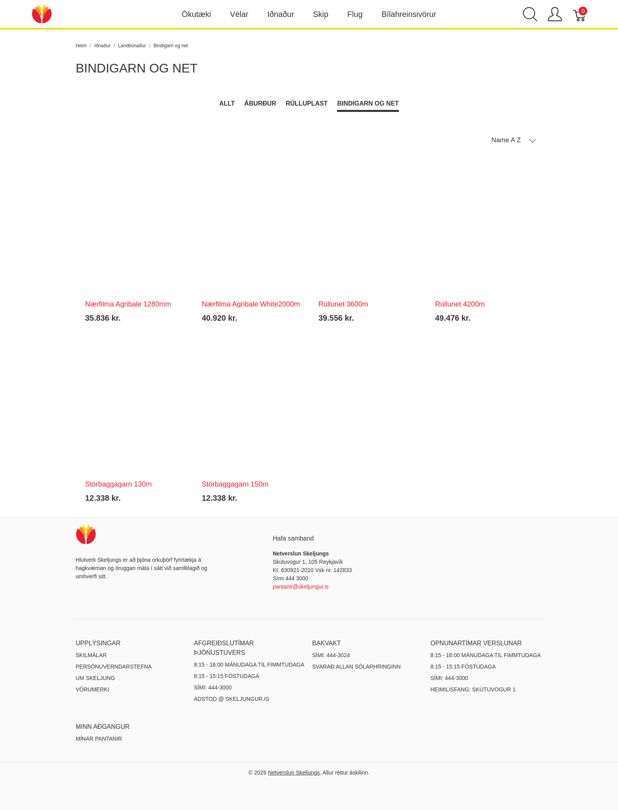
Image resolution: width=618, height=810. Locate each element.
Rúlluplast (307, 103)
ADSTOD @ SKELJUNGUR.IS (231, 699)
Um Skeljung (95, 678)
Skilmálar (91, 655)
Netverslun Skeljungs (294, 772)
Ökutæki (196, 14)
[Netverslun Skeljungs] (42, 13)
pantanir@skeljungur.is (301, 586)
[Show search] (530, 14)
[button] (513, 140)
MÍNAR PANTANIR (99, 739)
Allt (227, 103)
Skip (320, 14)
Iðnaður (280, 14)
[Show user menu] (555, 14)
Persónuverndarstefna (114, 666)
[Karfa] (580, 14)
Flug (355, 14)
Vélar (239, 14)
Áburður (260, 103)
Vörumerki (92, 689)
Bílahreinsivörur (409, 14)
